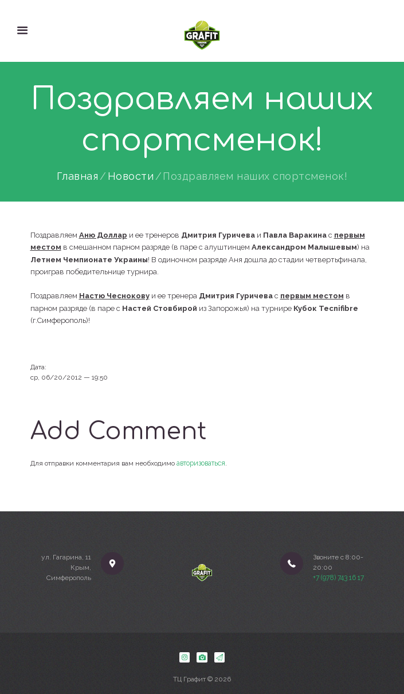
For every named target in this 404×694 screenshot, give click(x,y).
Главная (78, 176)
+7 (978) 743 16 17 (338, 578)
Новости (131, 176)
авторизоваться (200, 463)
